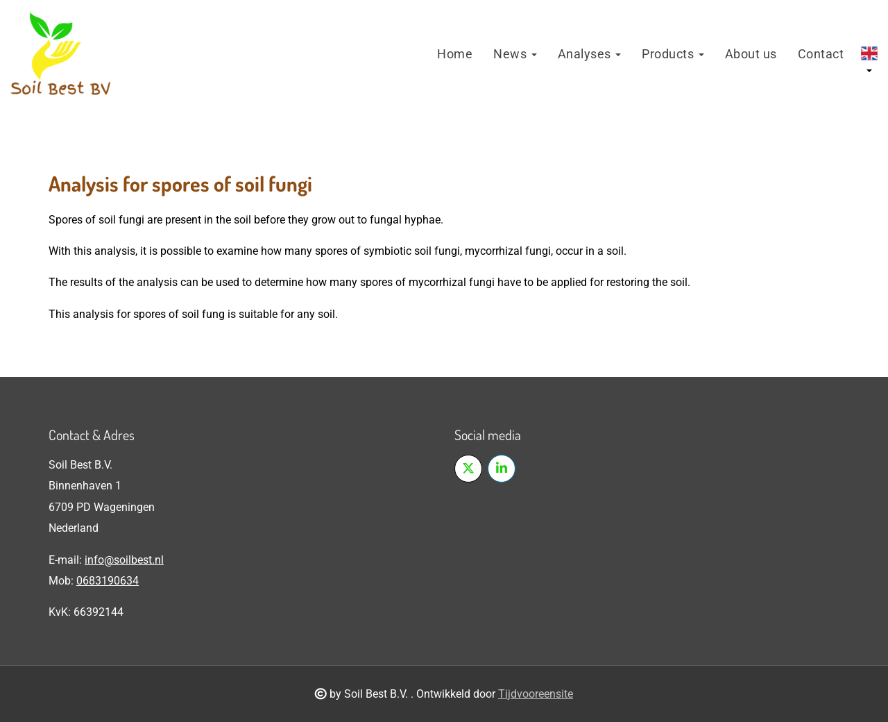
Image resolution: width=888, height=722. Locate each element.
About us (751, 54)
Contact (821, 54)
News (515, 54)
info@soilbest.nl (124, 559)
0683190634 (107, 580)
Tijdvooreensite (535, 693)
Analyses (590, 54)
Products (673, 54)
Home (454, 54)
